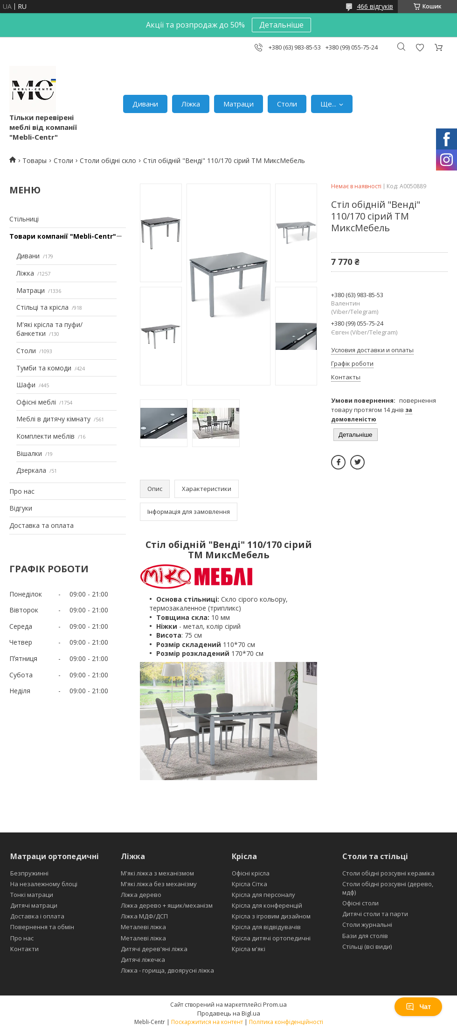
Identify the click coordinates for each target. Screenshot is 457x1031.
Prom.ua (275, 1004)
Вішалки (29, 453)
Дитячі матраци (33, 905)
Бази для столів (365, 935)
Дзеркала (31, 470)
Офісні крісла (251, 873)
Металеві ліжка (143, 927)
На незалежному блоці (43, 884)
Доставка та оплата (41, 525)
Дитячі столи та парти (375, 914)
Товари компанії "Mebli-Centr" (62, 236)
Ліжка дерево (141, 894)
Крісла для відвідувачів (266, 927)
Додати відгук (419, 47)
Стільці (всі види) (367, 946)
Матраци (238, 103)
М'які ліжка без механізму (159, 884)
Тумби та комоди (43, 367)
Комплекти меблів (45, 436)
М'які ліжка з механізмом (157, 873)
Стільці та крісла (42, 307)
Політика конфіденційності (286, 1022)
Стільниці (24, 218)
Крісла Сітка (249, 884)
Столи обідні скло (108, 160)
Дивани (145, 103)
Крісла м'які (248, 949)
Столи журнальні (367, 924)
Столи (287, 103)
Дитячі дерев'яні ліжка (154, 949)
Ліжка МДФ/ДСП (144, 916)
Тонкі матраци (31, 894)
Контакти (24, 949)
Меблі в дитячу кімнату (53, 418)
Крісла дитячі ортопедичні (271, 938)
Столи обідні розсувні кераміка (388, 873)
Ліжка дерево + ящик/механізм (167, 905)
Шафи (25, 384)
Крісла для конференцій (267, 905)
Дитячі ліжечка (143, 959)
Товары (34, 160)
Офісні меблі (36, 402)
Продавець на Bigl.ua (228, 1013)
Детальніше (281, 25)
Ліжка (190, 103)
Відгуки (20, 508)
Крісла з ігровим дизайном (271, 916)
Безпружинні (29, 873)
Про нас (22, 491)
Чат (418, 1007)
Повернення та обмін (42, 927)
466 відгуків (375, 6)
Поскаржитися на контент (207, 1022)
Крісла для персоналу (263, 894)
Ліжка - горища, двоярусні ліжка (167, 970)
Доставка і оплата (37, 916)
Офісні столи (360, 903)
